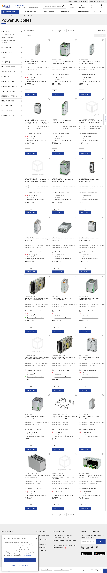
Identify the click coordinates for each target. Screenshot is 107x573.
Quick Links (41, 531)
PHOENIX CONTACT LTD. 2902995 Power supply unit (89, 417)
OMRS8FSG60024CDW (59, 474)
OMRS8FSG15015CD (58, 355)
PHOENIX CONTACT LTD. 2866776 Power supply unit (62, 62)
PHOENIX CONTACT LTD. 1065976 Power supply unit (64, 239)
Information (7, 531)
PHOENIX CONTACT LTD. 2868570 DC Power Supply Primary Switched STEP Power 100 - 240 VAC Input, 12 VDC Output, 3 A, (37, 123)
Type (3, 57)
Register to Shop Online (97, 1)
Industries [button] (65, 12)
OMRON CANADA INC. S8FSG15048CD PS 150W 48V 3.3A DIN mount (37, 299)
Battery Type (7, 106)
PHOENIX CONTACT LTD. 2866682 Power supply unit (62, 180)
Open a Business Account (42, 536)
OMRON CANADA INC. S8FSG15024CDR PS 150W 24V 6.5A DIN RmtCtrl (37, 358)
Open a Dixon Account (80, 1)
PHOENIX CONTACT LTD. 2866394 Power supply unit (89, 299)
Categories (6, 31)
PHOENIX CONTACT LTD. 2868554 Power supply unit (89, 180)
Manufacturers (82, 12)
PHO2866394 (83, 296)
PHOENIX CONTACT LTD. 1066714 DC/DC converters (37, 239)
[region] (20, 553)
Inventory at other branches (35, 81)
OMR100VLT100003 (31, 178)
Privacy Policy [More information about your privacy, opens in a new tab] (27, 556)
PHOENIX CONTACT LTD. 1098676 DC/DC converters (62, 299)
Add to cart (31, 94)
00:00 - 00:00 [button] (21, 7)
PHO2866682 (56, 178)
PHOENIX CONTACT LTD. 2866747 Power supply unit (62, 121)
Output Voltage (8, 72)
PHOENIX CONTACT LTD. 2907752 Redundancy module (89, 62)
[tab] (11, 31)
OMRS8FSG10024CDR (86, 119)
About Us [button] (97, 12)
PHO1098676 (56, 296)
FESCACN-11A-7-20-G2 (32, 474)
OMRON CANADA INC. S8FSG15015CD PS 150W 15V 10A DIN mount (64, 358)
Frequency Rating (9, 96)
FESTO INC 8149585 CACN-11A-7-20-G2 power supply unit (37, 476)
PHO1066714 (29, 237)
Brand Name (6, 47)
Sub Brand (5, 62)
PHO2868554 (83, 178)
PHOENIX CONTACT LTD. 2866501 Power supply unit (35, 417)
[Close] (36, 538)
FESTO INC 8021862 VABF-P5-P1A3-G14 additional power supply (64, 417)
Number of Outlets (9, 115)
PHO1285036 (83, 355)
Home (3, 16)
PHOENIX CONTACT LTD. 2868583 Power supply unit (89, 239)
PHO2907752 (83, 60)
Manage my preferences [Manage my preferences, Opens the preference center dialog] (20, 565)
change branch (33, 7)
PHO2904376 (29, 60)
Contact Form (41, 550)
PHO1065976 (56, 237)
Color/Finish (7, 111)
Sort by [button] (101, 31)
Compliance (5, 535)
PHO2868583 (84, 237)
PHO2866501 (29, 414)
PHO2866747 (56, 119)
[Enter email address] (88, 541)
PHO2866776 (56, 60)
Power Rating (7, 52)
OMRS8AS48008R (85, 474)
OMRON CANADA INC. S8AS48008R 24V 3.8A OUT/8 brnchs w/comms (90, 476)
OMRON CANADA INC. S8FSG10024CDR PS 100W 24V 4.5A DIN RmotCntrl (91, 121)
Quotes (69, 1)
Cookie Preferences (46, 570)
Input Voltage (7, 81)
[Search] (54, 6)
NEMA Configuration (10, 86)
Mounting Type (7, 101)
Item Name (5, 77)
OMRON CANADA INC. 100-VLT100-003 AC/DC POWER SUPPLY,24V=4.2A (37, 180)
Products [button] (10, 12)
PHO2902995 (83, 414)
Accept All (20, 560)
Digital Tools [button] (48, 12)
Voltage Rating (8, 91)
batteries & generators (14, 16)
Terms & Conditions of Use (61, 570)
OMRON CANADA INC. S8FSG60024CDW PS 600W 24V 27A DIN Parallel (63, 477)
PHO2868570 (29, 119)
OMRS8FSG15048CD (32, 296)
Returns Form (41, 548)
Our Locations (41, 545)
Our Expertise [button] (30, 12)
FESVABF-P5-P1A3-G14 (59, 414)
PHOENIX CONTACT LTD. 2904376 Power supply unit (35, 62)
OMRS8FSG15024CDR (32, 355)
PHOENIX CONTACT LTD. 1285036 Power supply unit (89, 358)
